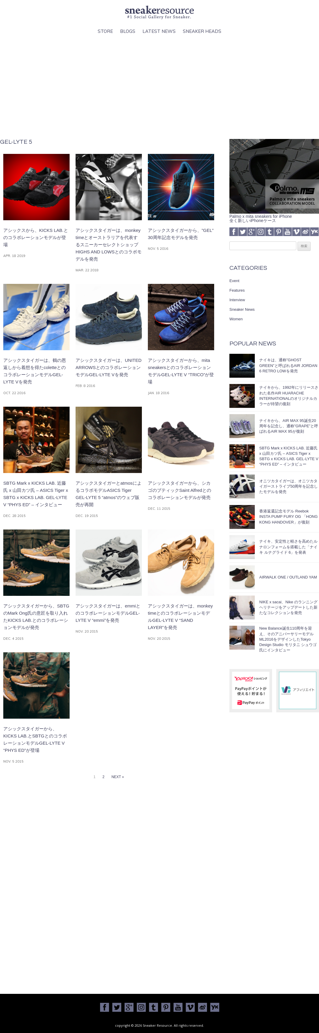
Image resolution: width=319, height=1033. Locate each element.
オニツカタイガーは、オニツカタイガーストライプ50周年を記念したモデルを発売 (288, 486)
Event (234, 280)
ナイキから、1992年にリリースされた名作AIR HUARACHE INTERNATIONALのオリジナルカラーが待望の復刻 (288, 395)
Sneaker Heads (202, 31)
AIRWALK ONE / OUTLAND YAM (288, 577)
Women (236, 319)
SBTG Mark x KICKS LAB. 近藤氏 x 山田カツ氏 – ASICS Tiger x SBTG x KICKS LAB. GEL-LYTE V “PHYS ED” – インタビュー (288, 456)
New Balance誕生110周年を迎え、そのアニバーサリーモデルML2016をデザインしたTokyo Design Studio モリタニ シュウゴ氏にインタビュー (288, 639)
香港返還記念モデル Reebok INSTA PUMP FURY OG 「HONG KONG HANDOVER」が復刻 (288, 516)
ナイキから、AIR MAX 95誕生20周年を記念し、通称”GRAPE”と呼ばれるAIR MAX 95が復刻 (288, 426)
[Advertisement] (159, 87)
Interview (237, 300)
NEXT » (117, 777)
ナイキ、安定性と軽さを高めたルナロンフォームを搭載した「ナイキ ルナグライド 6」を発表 (288, 546)
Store (105, 31)
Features (237, 290)
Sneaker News (242, 309)
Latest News (159, 31)
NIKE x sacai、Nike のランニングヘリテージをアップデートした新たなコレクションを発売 (288, 607)
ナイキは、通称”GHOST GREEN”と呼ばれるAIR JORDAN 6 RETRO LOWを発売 (288, 365)
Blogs (127, 31)
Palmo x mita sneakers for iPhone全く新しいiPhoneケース (274, 216)
